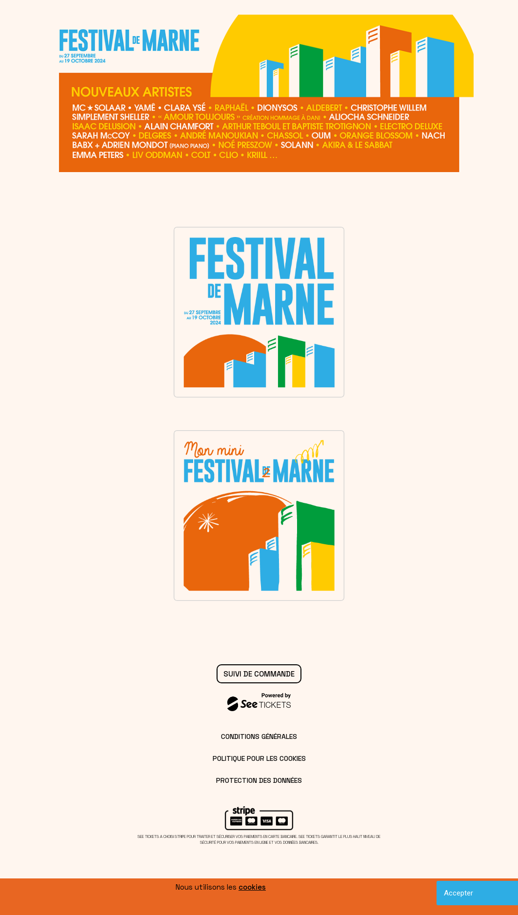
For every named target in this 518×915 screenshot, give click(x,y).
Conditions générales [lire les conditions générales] (259, 736)
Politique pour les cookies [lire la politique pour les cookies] (259, 758)
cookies (252, 887)
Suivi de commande (259, 673)
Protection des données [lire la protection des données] (259, 780)
